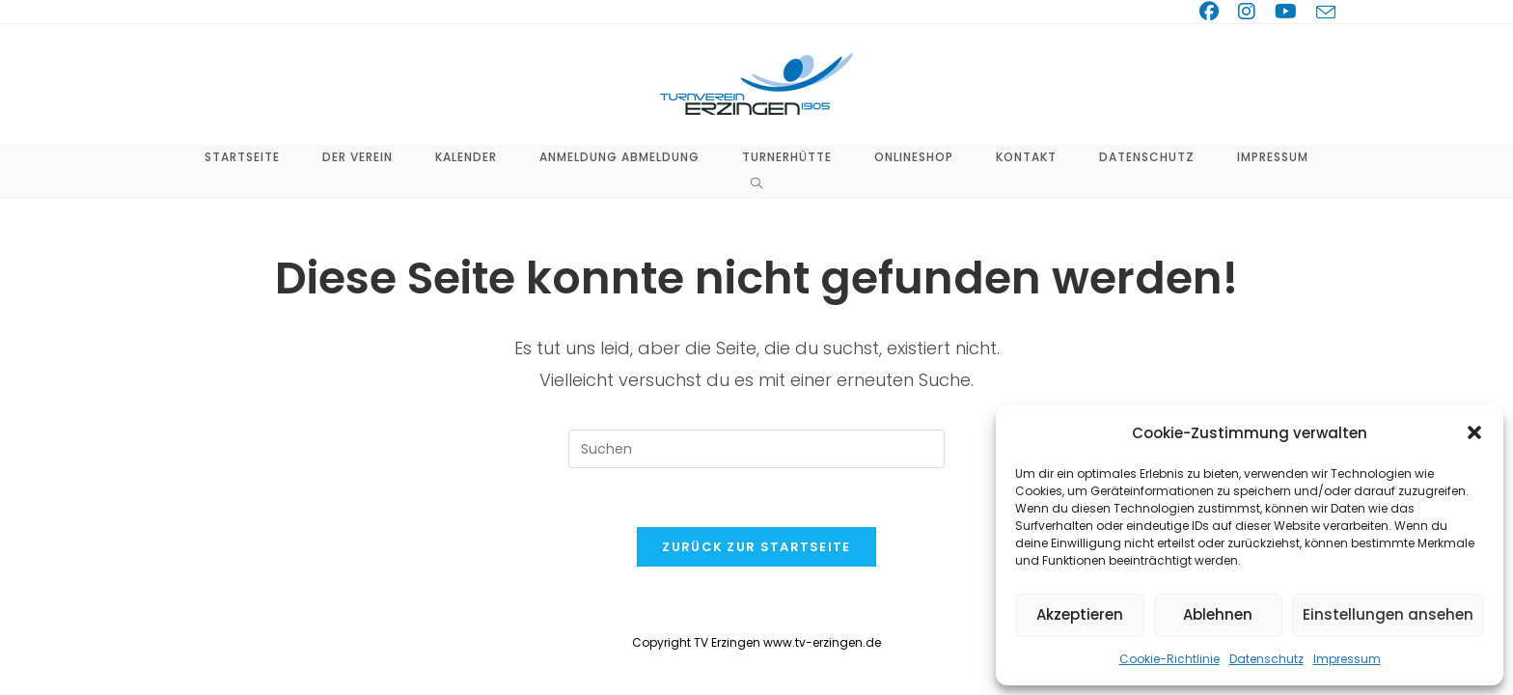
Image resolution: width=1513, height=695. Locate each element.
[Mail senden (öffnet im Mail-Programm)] (1322, 12)
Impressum (1347, 659)
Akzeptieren (1079, 614)
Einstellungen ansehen (1388, 614)
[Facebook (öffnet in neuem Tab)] (1213, 11)
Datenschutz (1266, 659)
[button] (1474, 432)
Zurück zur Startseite (756, 547)
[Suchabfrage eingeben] (756, 449)
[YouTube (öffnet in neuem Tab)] (1289, 11)
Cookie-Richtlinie (1169, 659)
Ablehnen (1217, 614)
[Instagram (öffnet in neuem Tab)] (1250, 11)
